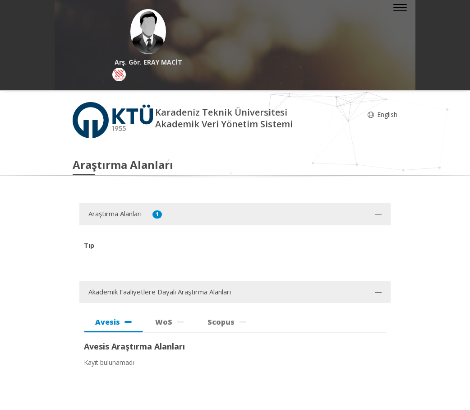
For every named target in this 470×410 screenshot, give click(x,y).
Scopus (226, 322)
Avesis (113, 322)
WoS (169, 322)
